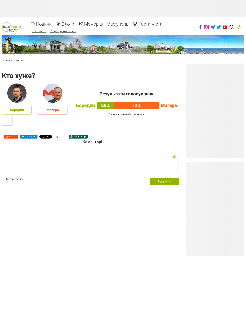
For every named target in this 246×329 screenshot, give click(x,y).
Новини (44, 24)
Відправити (164, 181)
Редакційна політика (63, 31)
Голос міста (39, 31)
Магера (53, 110)
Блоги (68, 24)
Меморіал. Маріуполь (106, 24)
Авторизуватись (14, 179)
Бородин (17, 110)
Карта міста (150, 24)
